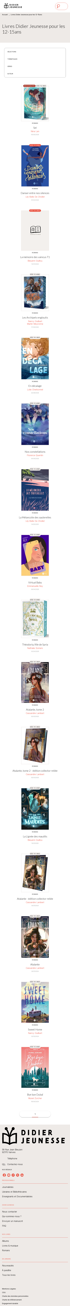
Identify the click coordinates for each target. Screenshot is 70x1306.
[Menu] (61, 6)
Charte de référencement (12, 1300)
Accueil (5, 15)
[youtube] (9, 1175)
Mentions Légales (9, 1289)
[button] (13, 51)
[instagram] (13, 1175)
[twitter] (17, 1175)
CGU (4, 1292)
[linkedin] (22, 1175)
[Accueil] (13, 6)
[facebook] (4, 1175)
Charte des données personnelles (15, 1296)
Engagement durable (10, 1303)
